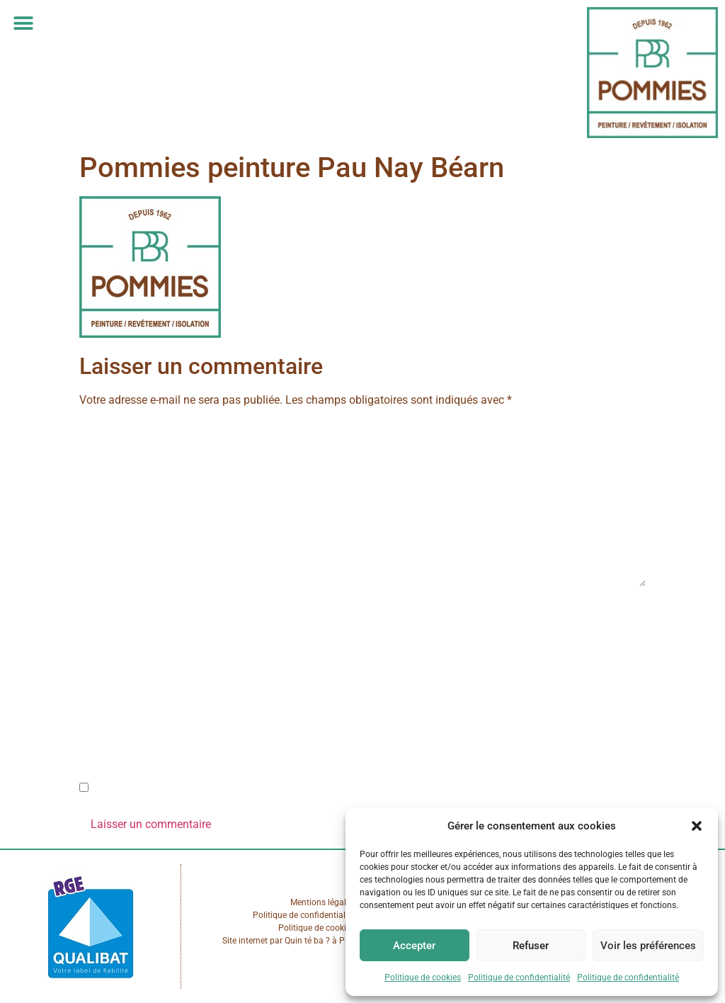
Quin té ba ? (307, 941)
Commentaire (116, 428)
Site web (100, 729)
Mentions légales (322, 902)
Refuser (531, 945)
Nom (95, 610)
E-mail (98, 670)
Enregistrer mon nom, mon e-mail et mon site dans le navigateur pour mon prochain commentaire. (334, 788)
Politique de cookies (422, 977)
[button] (697, 826)
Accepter (414, 945)
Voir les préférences (648, 945)
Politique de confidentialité (519, 977)
